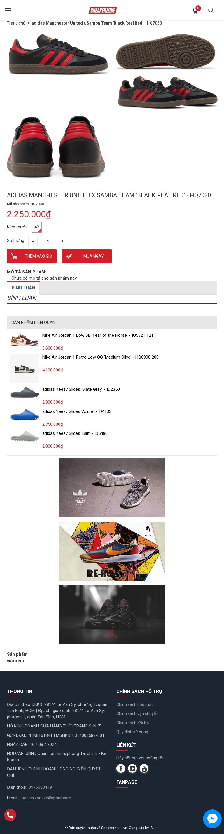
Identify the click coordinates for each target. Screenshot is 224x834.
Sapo (154, 828)
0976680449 (40, 787)
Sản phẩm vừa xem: (17, 657)
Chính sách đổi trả (132, 722)
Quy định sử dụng (132, 732)
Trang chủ (16, 23)
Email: (12, 797)
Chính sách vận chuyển (137, 713)
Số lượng (15, 240)
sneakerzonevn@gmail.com (45, 797)
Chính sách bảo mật (134, 704)
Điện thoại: (17, 787)
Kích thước (17, 227)
